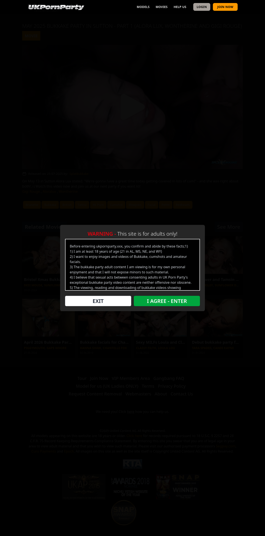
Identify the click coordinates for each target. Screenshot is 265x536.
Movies (162, 7)
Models (143, 7)
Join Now (225, 7)
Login (202, 7)
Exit (98, 301)
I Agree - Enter (167, 301)
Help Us (180, 7)
